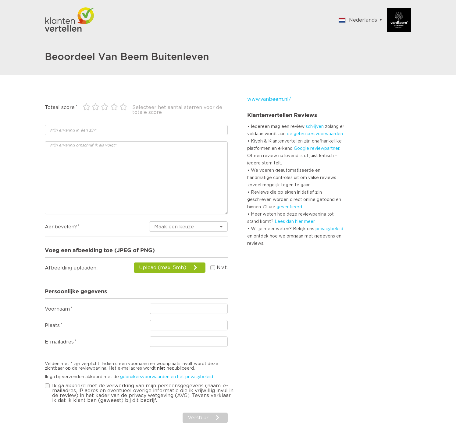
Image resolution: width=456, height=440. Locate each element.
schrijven (315, 127)
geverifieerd (289, 207)
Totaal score (60, 107)
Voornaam (57, 309)
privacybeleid (329, 229)
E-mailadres (59, 342)
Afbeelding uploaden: (71, 268)
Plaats (52, 325)
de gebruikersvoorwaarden (315, 134)
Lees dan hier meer (295, 222)
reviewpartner (324, 148)
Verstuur (198, 417)
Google (301, 148)
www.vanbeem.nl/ (269, 99)
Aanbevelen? (61, 226)
